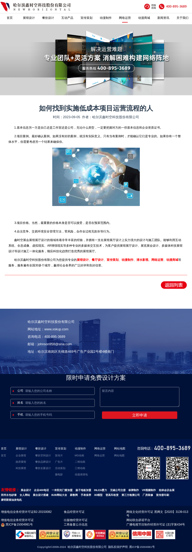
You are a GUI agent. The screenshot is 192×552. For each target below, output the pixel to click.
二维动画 (80, 461)
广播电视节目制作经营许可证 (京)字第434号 (155, 524)
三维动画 (80, 468)
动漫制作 (106, 17)
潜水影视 (142, 259)
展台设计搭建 (40, 494)
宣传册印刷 (162, 494)
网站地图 (119, 448)
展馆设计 (29, 17)
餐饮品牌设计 (43, 461)
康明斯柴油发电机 (11, 499)
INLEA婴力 (100, 490)
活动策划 (60, 468)
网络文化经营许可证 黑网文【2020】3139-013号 (157, 513)
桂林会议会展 (166, 490)
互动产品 (67, 17)
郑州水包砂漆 (9, 494)
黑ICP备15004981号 (17, 525)
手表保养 (86, 494)
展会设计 (26, 490)
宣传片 (59, 455)
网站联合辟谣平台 (138, 520)
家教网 (74, 494)
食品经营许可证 (74, 511)
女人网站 (25, 494)
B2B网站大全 (59, 494)
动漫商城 (144, 17)
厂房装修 (148, 494)
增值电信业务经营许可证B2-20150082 (26, 511)
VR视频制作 (149, 490)
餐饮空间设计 (43, 455)
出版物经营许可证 (76, 520)
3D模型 (98, 494)
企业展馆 (21, 455)
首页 (10, 17)
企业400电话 (41, 490)
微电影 (59, 474)
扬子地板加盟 (83, 490)
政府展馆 (21, 461)
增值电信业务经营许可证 (17, 520)
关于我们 (182, 17)
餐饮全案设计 (43, 468)
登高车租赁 (112, 494)
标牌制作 (133, 490)
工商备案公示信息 (76, 524)
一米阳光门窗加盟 (62, 490)
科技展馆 (21, 468)
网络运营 (125, 17)
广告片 (59, 461)
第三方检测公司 (131, 494)
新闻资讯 (163, 17)
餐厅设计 (98, 259)
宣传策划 (86, 17)
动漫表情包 (81, 474)
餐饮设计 (48, 17)
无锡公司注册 (118, 490)
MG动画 (79, 455)
